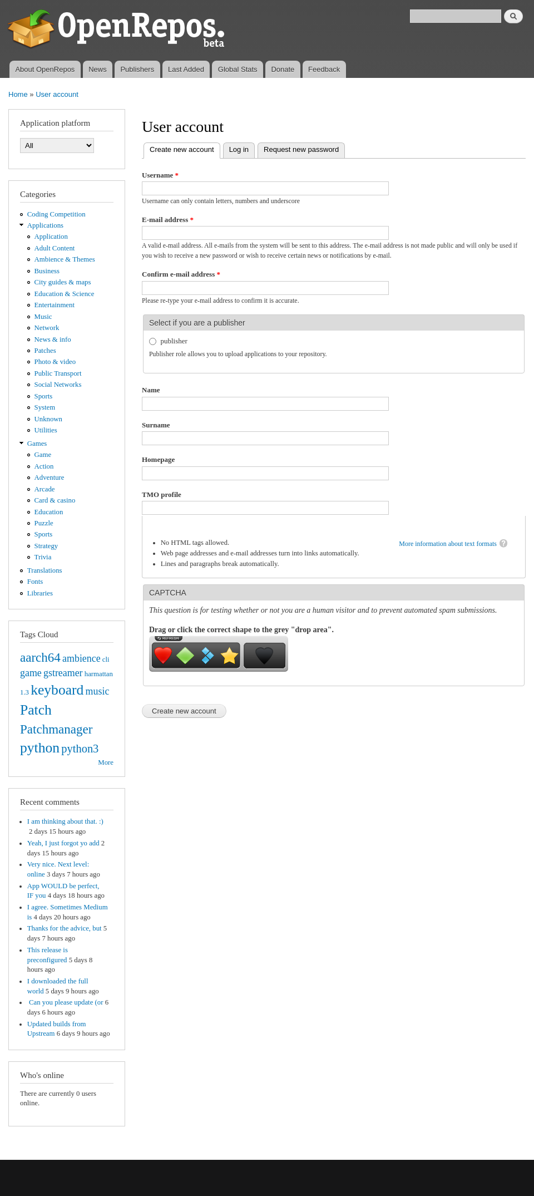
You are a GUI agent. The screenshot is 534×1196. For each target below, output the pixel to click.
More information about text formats (448, 544)
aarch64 (40, 657)
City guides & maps (62, 282)
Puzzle (43, 523)
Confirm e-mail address (181, 274)
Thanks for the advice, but (64, 928)
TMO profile (161, 494)
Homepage (158, 459)
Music (43, 317)
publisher (174, 341)
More (105, 762)
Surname (156, 425)
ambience (81, 658)
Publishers (137, 69)
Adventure (49, 477)
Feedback (324, 69)
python (40, 748)
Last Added (186, 69)
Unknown (48, 419)
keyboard (57, 690)
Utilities (45, 430)
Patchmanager (56, 729)
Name (151, 390)
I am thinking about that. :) (65, 821)
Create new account (185, 148)
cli (106, 659)
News (97, 69)
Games (37, 443)
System (45, 407)
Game (43, 455)
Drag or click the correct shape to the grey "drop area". (241, 630)
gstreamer (63, 672)
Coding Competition (56, 214)
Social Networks (58, 384)
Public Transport (58, 373)
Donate (282, 69)
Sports (43, 396)
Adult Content (54, 248)
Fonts (35, 581)
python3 (79, 748)
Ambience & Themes (64, 259)
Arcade (44, 489)
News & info (52, 339)
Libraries (40, 593)
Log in (239, 149)
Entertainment (54, 305)
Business (47, 271)
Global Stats (238, 69)
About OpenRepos (45, 69)
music (98, 691)
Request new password (301, 149)
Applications (45, 225)
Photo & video (55, 362)
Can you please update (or (65, 1002)
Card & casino (55, 500)
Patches (45, 351)
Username (160, 175)
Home (18, 94)
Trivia (43, 557)
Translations (44, 570)
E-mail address (168, 219)
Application (51, 236)
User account (57, 94)
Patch (36, 710)
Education (48, 512)
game (31, 672)
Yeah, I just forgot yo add (63, 843)
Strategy (46, 546)
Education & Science (64, 294)
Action (44, 466)
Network (47, 328)
